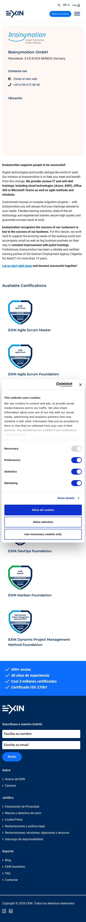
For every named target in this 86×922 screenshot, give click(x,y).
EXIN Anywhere (15, 866)
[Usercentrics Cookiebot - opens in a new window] (56, 384)
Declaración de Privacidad (22, 806)
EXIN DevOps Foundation (30, 551)
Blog (8, 860)
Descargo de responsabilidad (24, 839)
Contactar (11, 880)
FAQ (7, 873)
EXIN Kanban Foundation (29, 595)
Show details (66, 498)
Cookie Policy (14, 819)
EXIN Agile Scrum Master (29, 330)
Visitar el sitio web (25, 79)
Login (76, 5)
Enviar (12, 756)
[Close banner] (80, 384)
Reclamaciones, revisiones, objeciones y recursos (37, 832)
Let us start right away (17, 266)
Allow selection (43, 521)
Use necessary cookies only (42, 534)
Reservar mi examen (60, 14)
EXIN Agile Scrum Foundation (33, 374)
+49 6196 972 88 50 (26, 85)
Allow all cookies (43, 509)
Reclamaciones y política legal (25, 826)
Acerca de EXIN (15, 779)
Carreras (10, 785)
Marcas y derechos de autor (23, 813)
